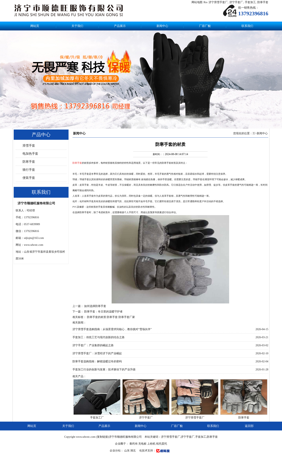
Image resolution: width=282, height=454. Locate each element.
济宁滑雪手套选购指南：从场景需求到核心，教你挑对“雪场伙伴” (112, 329)
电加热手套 (30, 153)
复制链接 (102, 436)
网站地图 (197, 2)
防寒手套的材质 (96, 317)
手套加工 (250, 2)
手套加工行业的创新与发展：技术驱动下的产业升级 (104, 369)
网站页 (34, 25)
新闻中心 (162, 25)
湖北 (133, 450)
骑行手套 (29, 169)
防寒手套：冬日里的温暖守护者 (103, 311)
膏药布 (133, 443)
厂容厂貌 (205, 25)
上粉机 (151, 443)
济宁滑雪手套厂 (218, 2)
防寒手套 (262, 2)
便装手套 (29, 177)
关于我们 (77, 25)
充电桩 (142, 443)
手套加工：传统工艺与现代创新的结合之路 (98, 337)
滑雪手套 (29, 145)
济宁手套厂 (236, 2)
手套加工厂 (97, 417)
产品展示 (120, 25)
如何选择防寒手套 (95, 306)
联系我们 (247, 25)
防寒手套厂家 (126, 317)
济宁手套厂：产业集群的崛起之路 (93, 345)
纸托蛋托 (161, 443)
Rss (205, 2)
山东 (127, 450)
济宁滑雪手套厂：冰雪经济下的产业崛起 (97, 353)
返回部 (249, 426)
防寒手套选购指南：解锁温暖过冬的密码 (97, 361)
